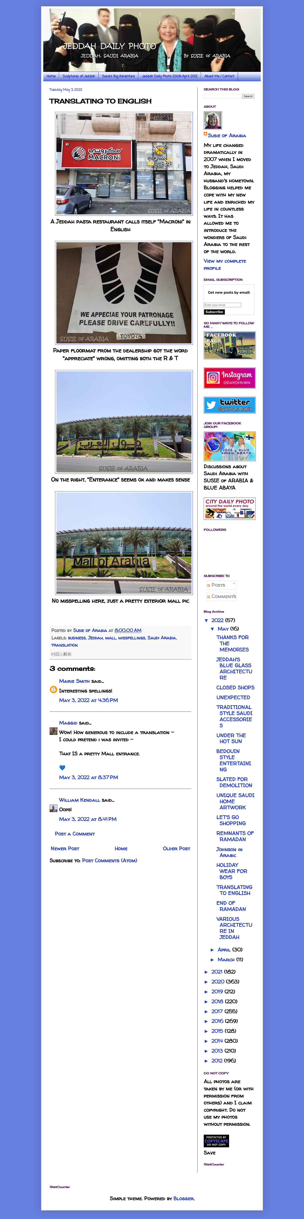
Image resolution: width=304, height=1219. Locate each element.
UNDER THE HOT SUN (231, 738)
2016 (218, 1021)
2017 (218, 1011)
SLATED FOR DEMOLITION (234, 782)
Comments (221, 596)
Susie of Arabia (227, 135)
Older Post (176, 848)
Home (51, 76)
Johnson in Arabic (229, 852)
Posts (216, 584)
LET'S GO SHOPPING (231, 820)
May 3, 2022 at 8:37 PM (88, 777)
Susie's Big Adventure (118, 76)
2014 (218, 1040)
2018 (218, 1001)
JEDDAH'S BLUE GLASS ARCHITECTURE (234, 668)
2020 (219, 981)
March (227, 959)
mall (110, 638)
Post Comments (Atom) (109, 860)
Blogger (184, 1198)
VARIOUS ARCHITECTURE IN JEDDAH (234, 928)
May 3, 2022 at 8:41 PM (88, 819)
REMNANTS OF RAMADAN (235, 836)
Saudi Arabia (162, 638)
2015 (218, 1031)
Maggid (68, 722)
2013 (218, 1050)
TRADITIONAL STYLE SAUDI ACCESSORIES (234, 716)
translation (64, 645)
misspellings (131, 638)
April (225, 949)
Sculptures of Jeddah (79, 76)
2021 (218, 971)
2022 (218, 620)
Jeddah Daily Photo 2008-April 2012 (169, 76)
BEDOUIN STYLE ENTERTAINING (233, 760)
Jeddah (95, 638)
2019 (218, 991)
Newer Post (65, 848)
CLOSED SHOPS (235, 687)
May (224, 628)
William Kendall (79, 800)
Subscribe (214, 312)
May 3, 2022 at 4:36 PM (88, 700)
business (77, 638)
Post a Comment (75, 833)
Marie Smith (74, 681)
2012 (218, 1060)
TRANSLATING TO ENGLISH (234, 890)
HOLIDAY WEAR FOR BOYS (231, 871)
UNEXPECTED (233, 697)
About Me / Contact (219, 76)
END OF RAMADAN (231, 906)
